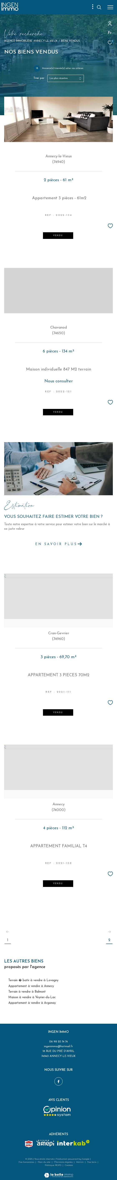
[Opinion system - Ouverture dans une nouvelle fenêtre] (56, 1111)
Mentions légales (63, 1162)
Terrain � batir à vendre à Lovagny (33, 980)
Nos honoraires (27, 1162)
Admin (80, 1162)
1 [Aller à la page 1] (7, 940)
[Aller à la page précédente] (8, 932)
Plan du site (44, 1162)
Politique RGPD (53, 1165)
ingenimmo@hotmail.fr (58, 1046)
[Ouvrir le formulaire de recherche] (99, 7)
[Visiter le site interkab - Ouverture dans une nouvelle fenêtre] (73, 1143)
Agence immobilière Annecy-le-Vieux (30, 41)
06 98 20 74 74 (58, 1041)
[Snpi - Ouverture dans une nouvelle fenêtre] (28, 1144)
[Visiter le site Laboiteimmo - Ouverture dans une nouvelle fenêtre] (59, 1173)
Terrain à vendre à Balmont (27, 991)
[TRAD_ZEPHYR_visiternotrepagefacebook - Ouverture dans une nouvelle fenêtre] (58, 1081)
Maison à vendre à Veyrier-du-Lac (32, 997)
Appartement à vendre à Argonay (32, 1003)
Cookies (69, 1165)
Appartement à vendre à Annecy (31, 986)
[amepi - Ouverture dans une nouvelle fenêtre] (45, 1143)
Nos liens (92, 1162)
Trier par (38, 78)
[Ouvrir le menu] (110, 7)
